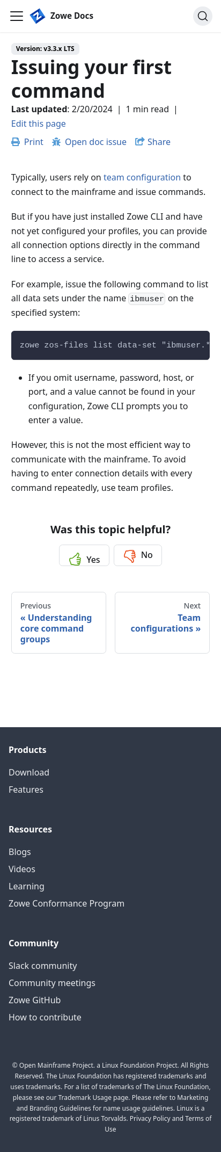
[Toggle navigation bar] (17, 16)
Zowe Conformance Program (66, 903)
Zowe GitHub (35, 1000)
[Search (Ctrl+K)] (202, 16)
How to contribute (45, 1017)
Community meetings (52, 983)
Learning (27, 886)
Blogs (20, 852)
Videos (22, 869)
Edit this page (38, 123)
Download (29, 772)
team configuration (142, 177)
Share (159, 142)
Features (26, 789)
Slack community (43, 966)
